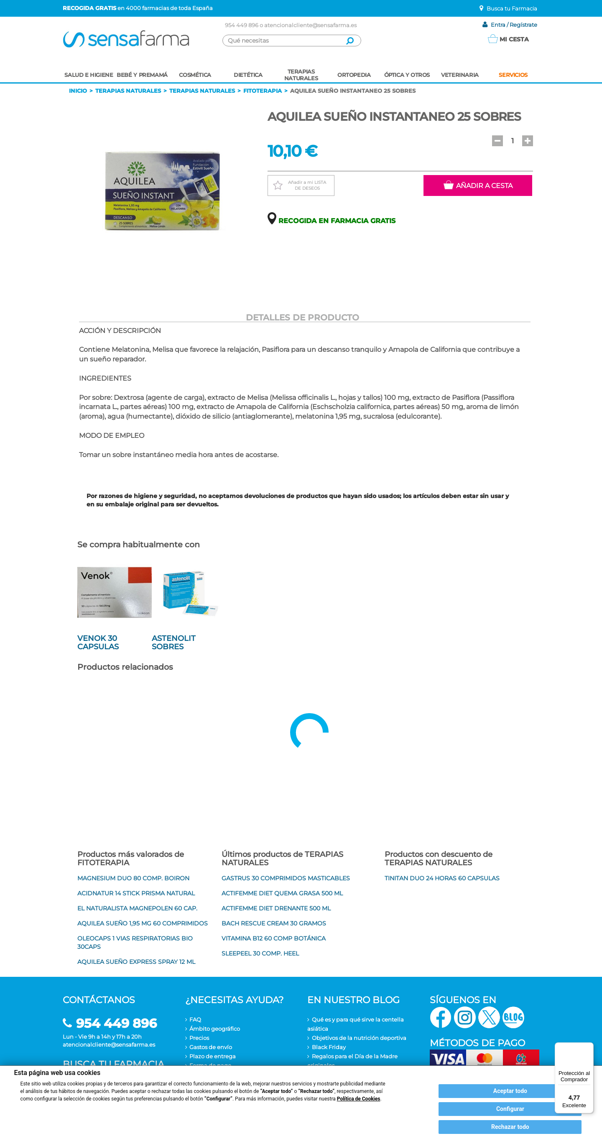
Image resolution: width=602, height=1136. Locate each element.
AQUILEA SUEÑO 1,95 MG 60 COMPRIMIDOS (142, 923)
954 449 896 (241, 25)
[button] (497, 140)
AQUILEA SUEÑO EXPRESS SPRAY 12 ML (136, 962)
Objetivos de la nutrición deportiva (359, 1037)
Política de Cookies (358, 1099)
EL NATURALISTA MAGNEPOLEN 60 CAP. (137, 908)
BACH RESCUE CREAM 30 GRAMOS (274, 923)
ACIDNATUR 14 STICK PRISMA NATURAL (136, 893)
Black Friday (329, 1047)
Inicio (78, 90)
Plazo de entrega (212, 1056)
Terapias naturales (128, 90)
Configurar (510, 1109)
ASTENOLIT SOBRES (174, 642)
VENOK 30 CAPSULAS (98, 642)
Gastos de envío (210, 1047)
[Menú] (589, 1047)
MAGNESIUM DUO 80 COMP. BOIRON (133, 878)
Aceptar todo (510, 1091)
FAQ (195, 1019)
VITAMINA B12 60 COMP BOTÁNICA (274, 938)
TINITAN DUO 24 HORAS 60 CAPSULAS (442, 878)
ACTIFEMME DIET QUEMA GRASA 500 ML (282, 893)
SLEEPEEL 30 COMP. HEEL (260, 953)
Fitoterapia (262, 90)
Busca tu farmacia (113, 1064)
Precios (199, 1037)
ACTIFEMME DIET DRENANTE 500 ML (276, 908)
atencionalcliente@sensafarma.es (310, 25)
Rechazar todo (510, 1126)
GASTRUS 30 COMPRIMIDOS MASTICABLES (286, 878)
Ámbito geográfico (214, 1028)
